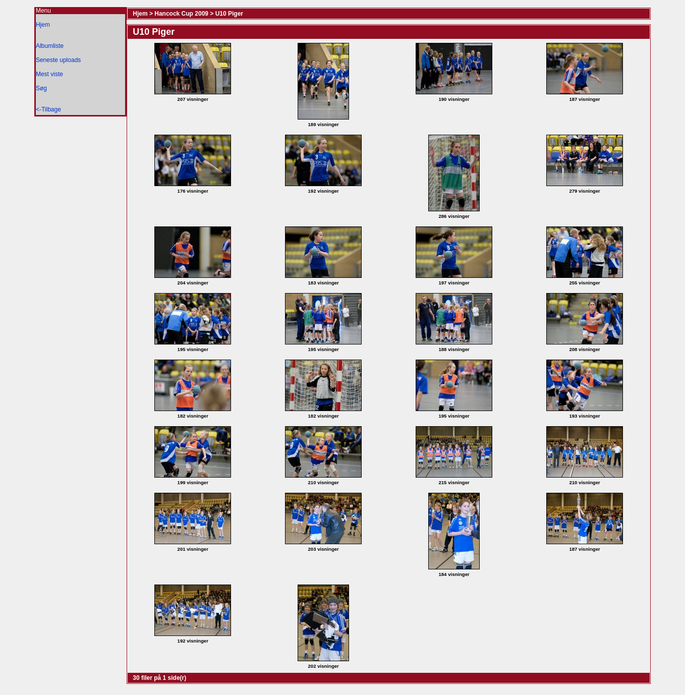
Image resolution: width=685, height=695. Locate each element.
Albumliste (50, 45)
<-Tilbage (48, 109)
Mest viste (49, 74)
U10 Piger (229, 13)
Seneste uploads (58, 60)
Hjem (43, 24)
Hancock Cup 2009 (181, 13)
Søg (41, 88)
